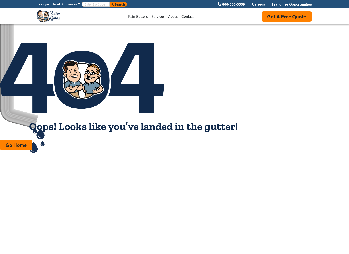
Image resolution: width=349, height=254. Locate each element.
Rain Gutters (138, 16)
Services (158, 16)
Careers (258, 4)
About (173, 16)
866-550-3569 (233, 4)
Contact (187, 16)
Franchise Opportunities (292, 4)
